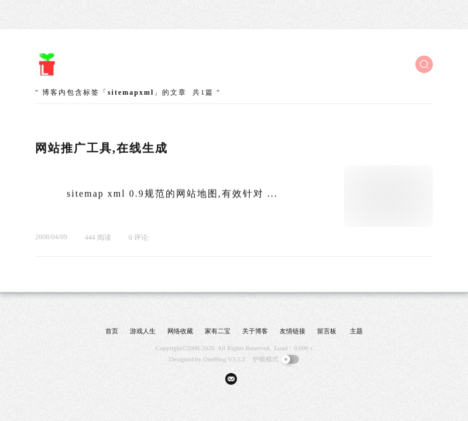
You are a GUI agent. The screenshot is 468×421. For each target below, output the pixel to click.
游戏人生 (143, 330)
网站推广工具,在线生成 (101, 148)
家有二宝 (217, 330)
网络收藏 (180, 330)
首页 (111, 330)
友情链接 (292, 330)
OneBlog (214, 359)
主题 (356, 330)
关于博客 (255, 330)
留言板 (326, 330)
